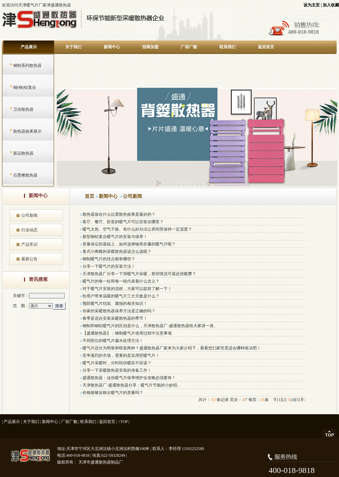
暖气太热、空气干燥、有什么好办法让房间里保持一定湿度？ (137, 229)
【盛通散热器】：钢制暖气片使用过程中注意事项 (127, 333)
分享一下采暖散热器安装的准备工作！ (116, 370)
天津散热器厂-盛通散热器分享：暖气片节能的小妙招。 (131, 385)
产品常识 (29, 244)
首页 (89, 196)
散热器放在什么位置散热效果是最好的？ (118, 214)
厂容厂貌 (189, 47)
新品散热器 (16, 153)
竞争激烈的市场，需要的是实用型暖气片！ (121, 355)
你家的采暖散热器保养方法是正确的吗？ (118, 311)
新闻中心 (112, 47)
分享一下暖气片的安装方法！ (108, 266)
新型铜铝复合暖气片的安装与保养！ (114, 236)
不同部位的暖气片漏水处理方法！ (112, 340)
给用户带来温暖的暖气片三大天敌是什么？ (121, 296)
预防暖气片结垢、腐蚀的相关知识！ (114, 303)
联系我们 (227, 47)
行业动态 (29, 230)
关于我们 (73, 47)
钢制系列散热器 (21, 65)
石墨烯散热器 (19, 175)
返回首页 (266, 47)
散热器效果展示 (21, 131)
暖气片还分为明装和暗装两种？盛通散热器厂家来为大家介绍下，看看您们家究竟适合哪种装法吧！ (171, 348)
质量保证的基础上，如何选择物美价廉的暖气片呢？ (129, 244)
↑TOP (123, 421)
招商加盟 (150, 47)
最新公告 (29, 259)
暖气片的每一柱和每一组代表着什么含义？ (121, 281)
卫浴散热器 (16, 109)
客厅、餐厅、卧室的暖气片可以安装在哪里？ (123, 221)
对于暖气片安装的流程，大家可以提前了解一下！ (127, 288)
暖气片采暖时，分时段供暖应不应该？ (116, 363)
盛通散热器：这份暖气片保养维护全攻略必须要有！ (129, 377)
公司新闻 (29, 215)
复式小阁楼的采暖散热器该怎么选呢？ (116, 251)
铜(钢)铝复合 (18, 87)
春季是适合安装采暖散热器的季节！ (114, 318)
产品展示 (29, 47)
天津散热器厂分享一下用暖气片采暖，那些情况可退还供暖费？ (139, 273)
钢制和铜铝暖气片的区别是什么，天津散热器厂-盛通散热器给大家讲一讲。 (150, 325)
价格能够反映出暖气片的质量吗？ (112, 392)
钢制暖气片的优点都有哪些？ (108, 259)
